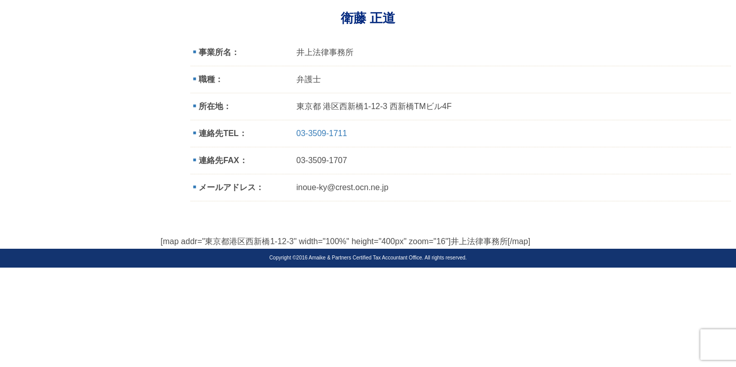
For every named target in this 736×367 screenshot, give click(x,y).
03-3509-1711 (321, 133)
